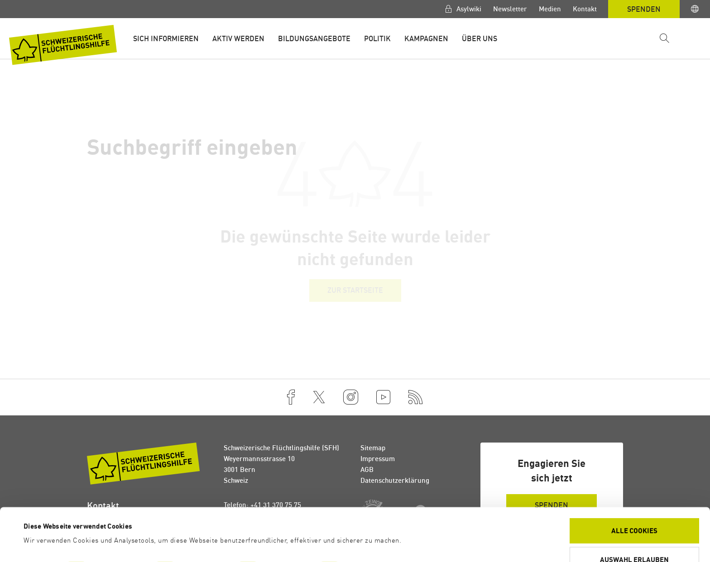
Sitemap (372, 447)
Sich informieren (166, 38)
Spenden (644, 9)
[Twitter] (319, 397)
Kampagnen (426, 38)
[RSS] (415, 397)
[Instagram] (350, 397)
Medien (550, 9)
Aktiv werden (238, 38)
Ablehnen (634, 538)
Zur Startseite (355, 290)
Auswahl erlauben (634, 509)
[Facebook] (291, 397)
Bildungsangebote (314, 38)
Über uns (479, 38)
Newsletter (510, 9)
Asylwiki (468, 9)
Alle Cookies (634, 480)
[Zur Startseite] (63, 45)
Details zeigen (381, 519)
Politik (377, 38)
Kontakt (585, 9)
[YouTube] (383, 397)
